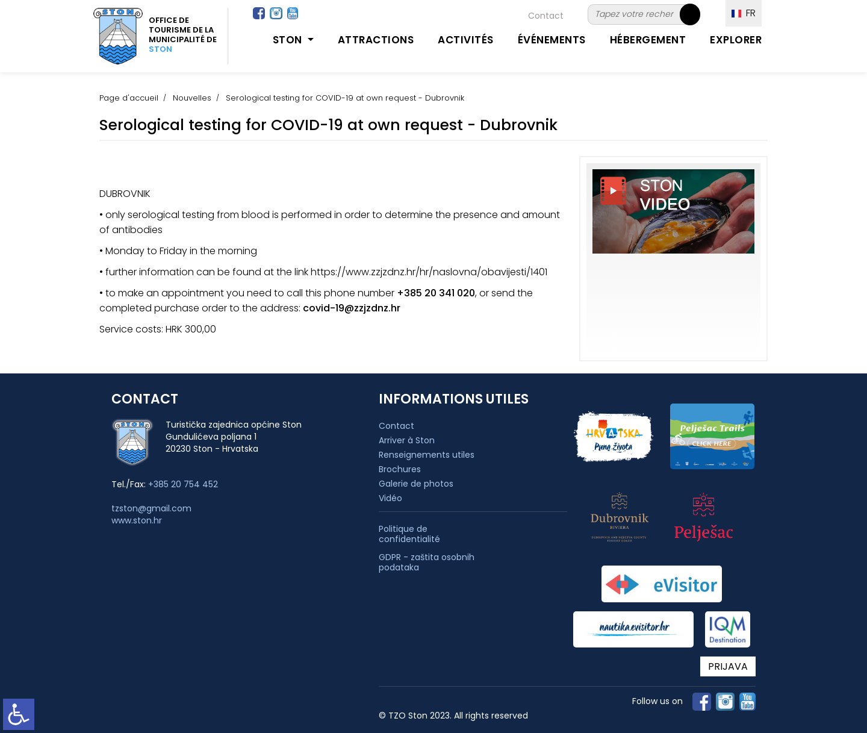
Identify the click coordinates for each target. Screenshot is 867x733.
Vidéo (390, 498)
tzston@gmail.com (151, 508)
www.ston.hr (136, 520)
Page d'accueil (128, 98)
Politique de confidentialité (409, 534)
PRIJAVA (728, 666)
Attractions (376, 40)
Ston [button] (289, 40)
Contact (546, 16)
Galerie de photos (416, 484)
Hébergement (648, 40)
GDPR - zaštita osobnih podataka (426, 562)
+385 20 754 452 (183, 484)
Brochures (400, 469)
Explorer (736, 40)
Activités (466, 40)
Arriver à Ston (407, 440)
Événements (552, 40)
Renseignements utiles (426, 455)
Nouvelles (192, 98)
